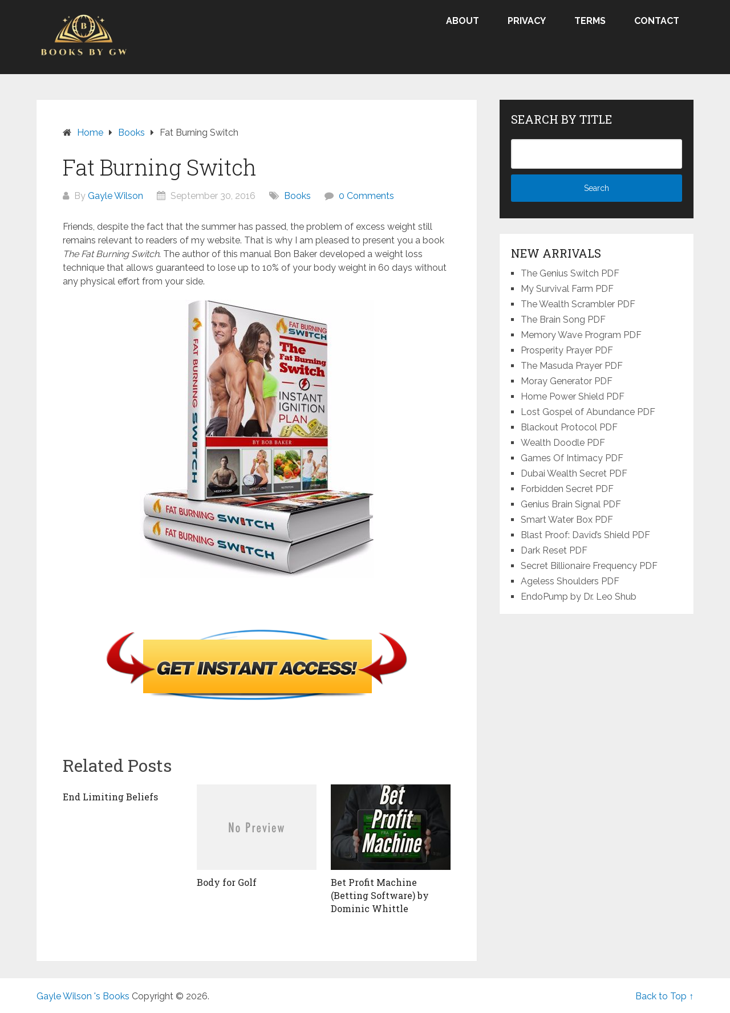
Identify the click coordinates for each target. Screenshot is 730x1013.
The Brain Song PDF (563, 319)
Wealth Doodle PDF (563, 442)
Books (297, 195)
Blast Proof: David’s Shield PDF (585, 535)
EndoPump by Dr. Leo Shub (578, 596)
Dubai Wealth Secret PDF (574, 473)
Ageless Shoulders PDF (570, 581)
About (462, 20)
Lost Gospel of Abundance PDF (588, 411)
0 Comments (366, 195)
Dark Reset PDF (554, 550)
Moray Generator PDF (567, 381)
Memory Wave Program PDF (581, 334)
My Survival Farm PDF (567, 288)
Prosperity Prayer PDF (567, 350)
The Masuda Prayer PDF (572, 365)
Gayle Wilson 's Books (82, 996)
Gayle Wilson (115, 195)
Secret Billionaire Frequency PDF (589, 565)
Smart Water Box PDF (567, 519)
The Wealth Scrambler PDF (578, 304)
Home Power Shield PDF (572, 396)
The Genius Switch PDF (570, 273)
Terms (590, 20)
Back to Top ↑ (664, 996)
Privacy (527, 20)
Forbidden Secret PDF (567, 488)
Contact (656, 20)
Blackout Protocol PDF (569, 427)
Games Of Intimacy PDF (572, 458)
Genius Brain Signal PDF (571, 504)
